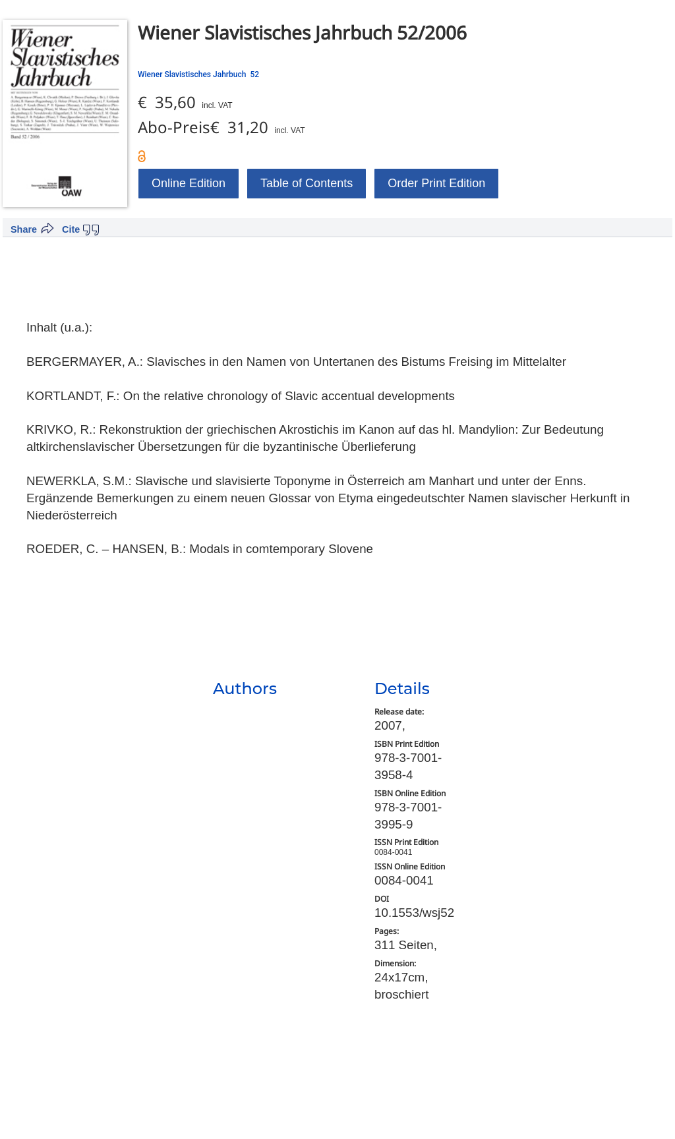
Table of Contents (306, 183)
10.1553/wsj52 (414, 913)
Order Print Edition (436, 183)
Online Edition (188, 183)
